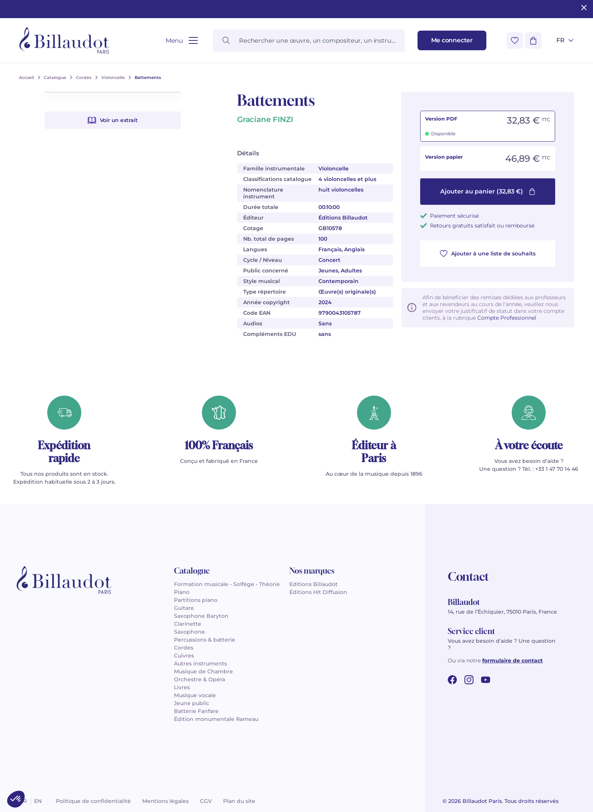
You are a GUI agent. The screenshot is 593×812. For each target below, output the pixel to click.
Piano (181, 592)
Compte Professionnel (506, 317)
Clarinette (187, 624)
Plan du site (239, 801)
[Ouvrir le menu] (182, 40)
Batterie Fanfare (196, 711)
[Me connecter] (452, 40)
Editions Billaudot (313, 584)
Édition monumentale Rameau (216, 719)
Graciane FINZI (265, 119)
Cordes (183, 648)
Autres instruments (200, 663)
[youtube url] (485, 679)
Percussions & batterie (204, 640)
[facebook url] (452, 679)
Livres (182, 687)
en (38, 801)
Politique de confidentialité (93, 801)
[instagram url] (468, 679)
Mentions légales (165, 801)
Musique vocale (195, 695)
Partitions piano (195, 600)
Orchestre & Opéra (199, 679)
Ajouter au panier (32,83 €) (488, 191)
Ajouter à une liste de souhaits (488, 253)
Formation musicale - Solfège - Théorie (227, 584)
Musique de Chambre (203, 671)
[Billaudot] (64, 40)
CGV (206, 801)
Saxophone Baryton (201, 616)
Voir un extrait (113, 302)
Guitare (184, 608)
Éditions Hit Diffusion (318, 592)
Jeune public (191, 703)
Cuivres (184, 656)
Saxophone (189, 632)
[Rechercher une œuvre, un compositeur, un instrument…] (308, 40)
